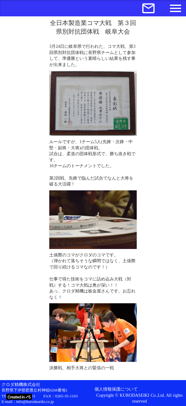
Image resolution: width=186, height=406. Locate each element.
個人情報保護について (116, 389)
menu (175, 8)
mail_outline (148, 8)
